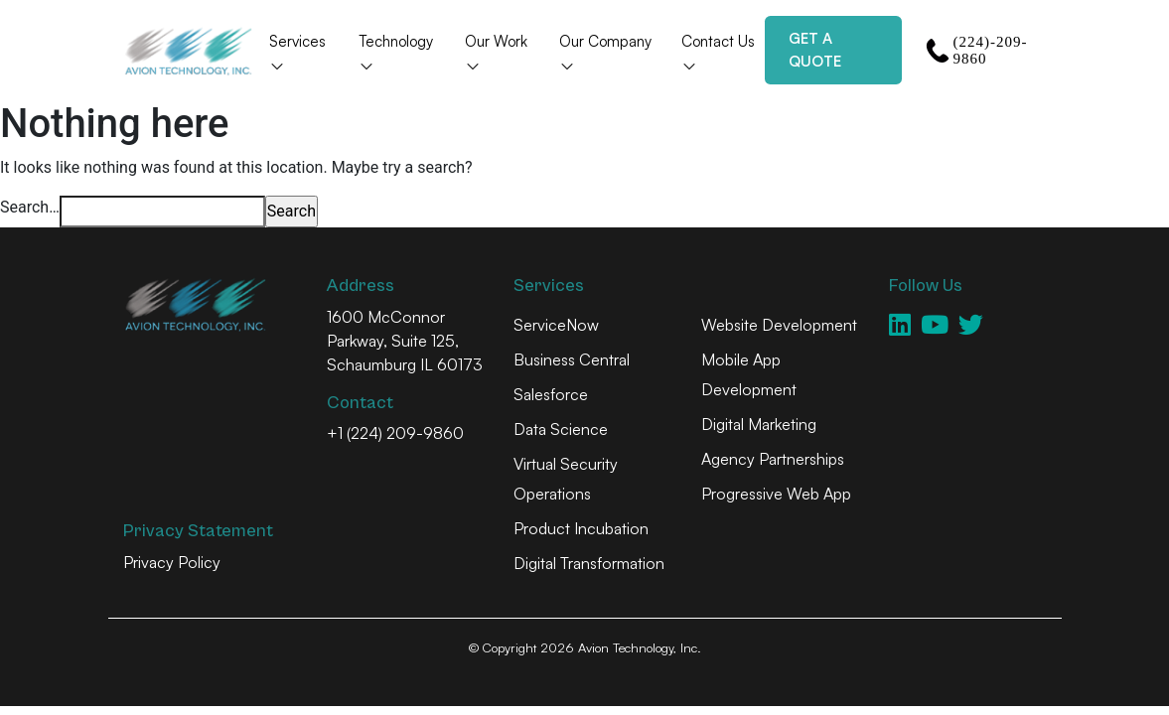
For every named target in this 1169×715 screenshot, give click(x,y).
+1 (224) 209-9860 (395, 433)
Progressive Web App (776, 493)
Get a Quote (815, 50)
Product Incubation (581, 528)
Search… (30, 207)
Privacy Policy (171, 562)
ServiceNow (556, 325)
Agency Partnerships (772, 459)
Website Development (779, 325)
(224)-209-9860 (976, 50)
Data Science (560, 429)
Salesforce (550, 394)
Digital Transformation (588, 563)
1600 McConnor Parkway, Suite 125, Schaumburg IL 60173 (405, 340)
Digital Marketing (758, 424)
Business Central (571, 359)
